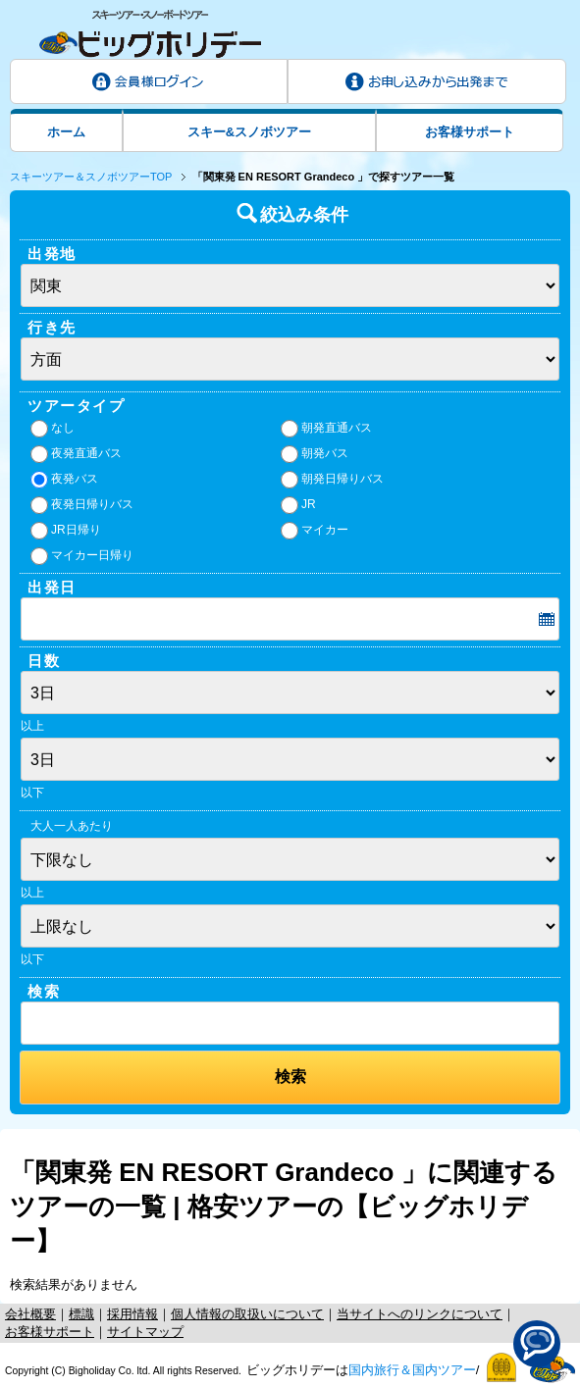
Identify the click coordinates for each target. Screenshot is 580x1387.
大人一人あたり (71, 826)
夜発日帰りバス (81, 505)
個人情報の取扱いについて (247, 1314)
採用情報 (132, 1314)
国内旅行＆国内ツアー (412, 1369)
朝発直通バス (326, 428)
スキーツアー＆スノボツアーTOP (91, 176)
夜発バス (64, 479)
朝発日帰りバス (332, 479)
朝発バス (314, 454)
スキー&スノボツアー (249, 132)
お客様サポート (469, 132)
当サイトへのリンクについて (419, 1314)
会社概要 (30, 1314)
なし (52, 428)
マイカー (314, 530)
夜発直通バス (76, 454)
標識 (81, 1314)
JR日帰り (65, 530)
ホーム (66, 132)
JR (298, 505)
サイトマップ (145, 1331)
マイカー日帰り (81, 556)
